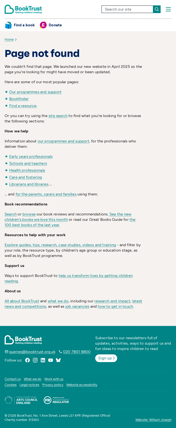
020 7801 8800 (77, 351)
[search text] (127, 9)
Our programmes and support (35, 92)
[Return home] (23, 9)
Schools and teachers (28, 163)
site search (58, 115)
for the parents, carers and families (46, 194)
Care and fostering (25, 177)
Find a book (24, 25)
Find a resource (22, 105)
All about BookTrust (22, 301)
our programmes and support (63, 141)
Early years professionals (31, 156)
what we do (58, 301)
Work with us (53, 379)
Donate (55, 25)
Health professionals (27, 170)
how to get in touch (115, 306)
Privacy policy (52, 385)
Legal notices (29, 385)
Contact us (13, 379)
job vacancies (77, 306)
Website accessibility (82, 385)
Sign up (106, 358)
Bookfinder (19, 98)
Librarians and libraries (28, 184)
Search (11, 214)
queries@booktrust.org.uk (32, 351)
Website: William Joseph (153, 420)
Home (9, 39)
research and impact (112, 301)
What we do (33, 379)
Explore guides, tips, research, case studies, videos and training (60, 245)
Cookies (11, 385)
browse (29, 214)
